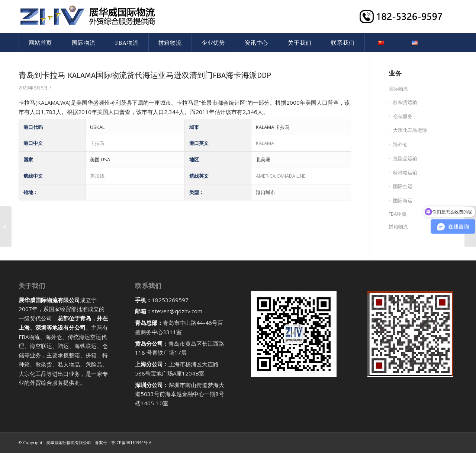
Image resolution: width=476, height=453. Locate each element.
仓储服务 (402, 116)
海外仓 (400, 144)
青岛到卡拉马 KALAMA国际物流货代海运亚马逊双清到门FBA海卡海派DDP (145, 75)
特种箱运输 (405, 172)
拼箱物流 (398, 226)
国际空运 (402, 186)
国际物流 (398, 88)
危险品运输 (405, 158)
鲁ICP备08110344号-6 (131, 442)
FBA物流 (397, 213)
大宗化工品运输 (410, 130)
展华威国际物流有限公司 (68, 442)
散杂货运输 (405, 102)
